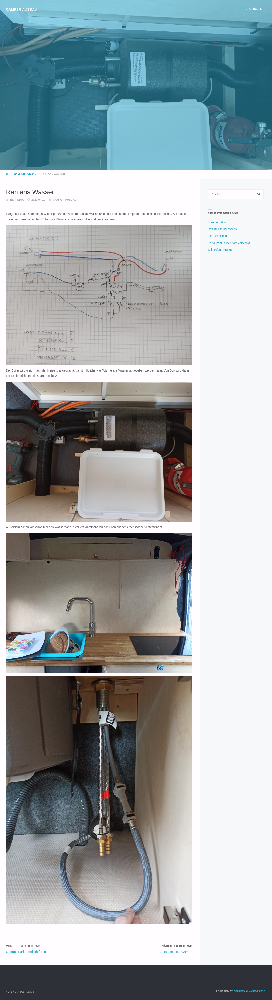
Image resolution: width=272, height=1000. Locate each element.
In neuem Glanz (218, 222)
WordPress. (257, 991)
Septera (239, 991)
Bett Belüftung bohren (222, 229)
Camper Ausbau (22, 9)
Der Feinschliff (217, 236)
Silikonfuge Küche (220, 249)
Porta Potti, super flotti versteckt (229, 243)
